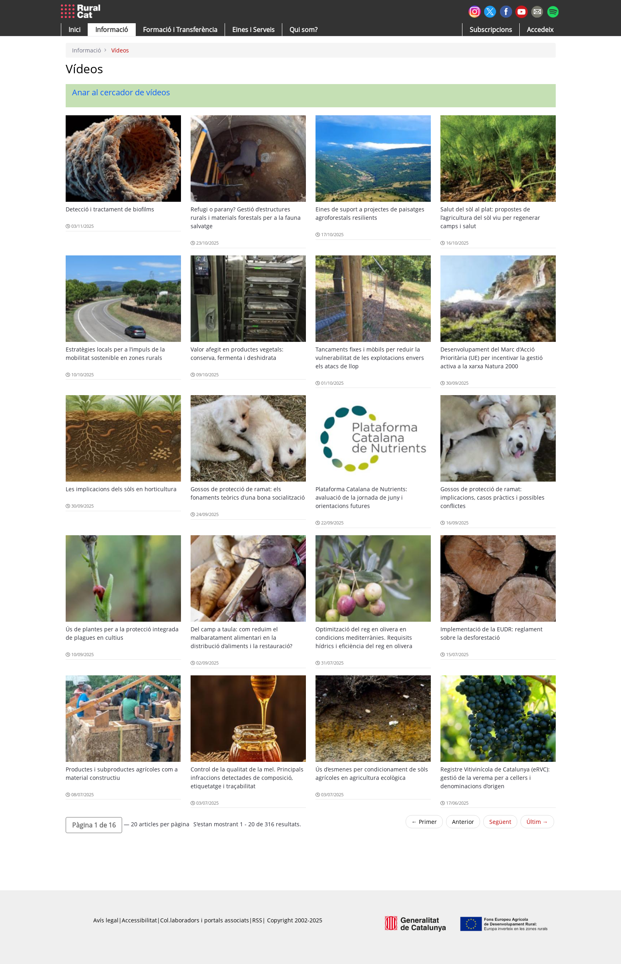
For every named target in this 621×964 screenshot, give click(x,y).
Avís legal (106, 920)
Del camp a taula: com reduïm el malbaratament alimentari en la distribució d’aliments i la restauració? (241, 637)
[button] (74, 29)
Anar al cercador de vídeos (121, 92)
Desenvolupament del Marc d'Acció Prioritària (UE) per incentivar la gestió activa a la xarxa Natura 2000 (491, 357)
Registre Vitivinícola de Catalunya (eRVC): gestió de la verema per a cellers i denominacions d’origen (495, 777)
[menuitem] (180, 29)
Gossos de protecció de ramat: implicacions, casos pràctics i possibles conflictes (492, 497)
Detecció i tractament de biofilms (110, 209)
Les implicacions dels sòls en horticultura (121, 489)
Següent (500, 821)
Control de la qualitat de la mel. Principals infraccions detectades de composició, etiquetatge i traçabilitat (247, 777)
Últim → (537, 821)
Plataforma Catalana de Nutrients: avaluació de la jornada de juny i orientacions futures (361, 497)
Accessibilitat (139, 920)
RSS (257, 920)
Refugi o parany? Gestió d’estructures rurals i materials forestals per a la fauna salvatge (246, 217)
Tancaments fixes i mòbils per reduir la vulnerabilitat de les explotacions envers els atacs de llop (370, 357)
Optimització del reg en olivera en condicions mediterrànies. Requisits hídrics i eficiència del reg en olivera (364, 637)
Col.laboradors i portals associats (204, 920)
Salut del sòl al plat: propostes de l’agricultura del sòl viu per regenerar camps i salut (490, 217)
